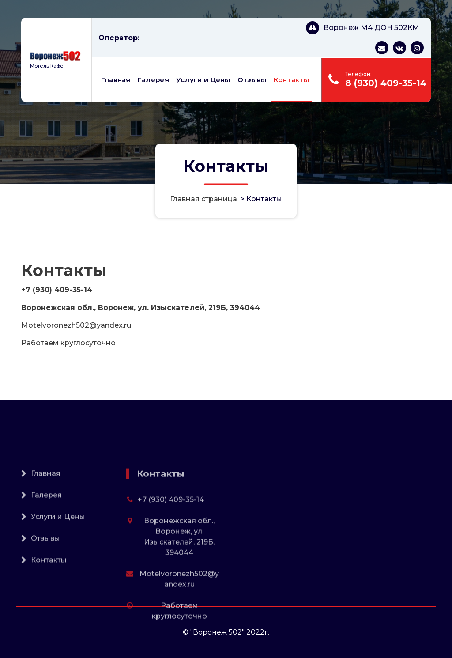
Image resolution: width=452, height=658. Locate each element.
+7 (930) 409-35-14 (171, 532)
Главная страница (203, 199)
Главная (116, 80)
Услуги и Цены (203, 80)
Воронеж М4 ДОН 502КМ (371, 27)
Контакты (291, 80)
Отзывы (252, 80)
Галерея (153, 80)
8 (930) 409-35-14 (385, 83)
